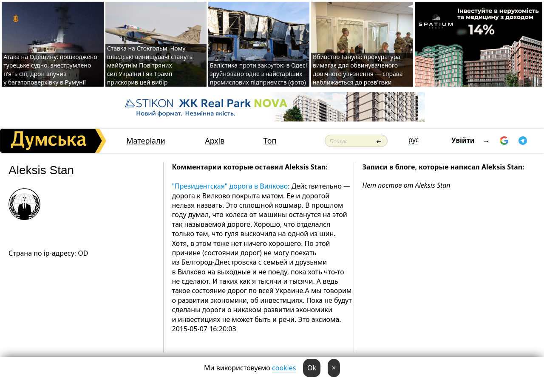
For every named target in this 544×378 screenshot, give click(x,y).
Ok (311, 367)
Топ (270, 141)
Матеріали (145, 141)
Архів (214, 141)
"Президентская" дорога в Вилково (230, 186)
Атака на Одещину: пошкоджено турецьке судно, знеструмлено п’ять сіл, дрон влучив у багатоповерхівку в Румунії (50, 69)
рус (413, 139)
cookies (284, 367)
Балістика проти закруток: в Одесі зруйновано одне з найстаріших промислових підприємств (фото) (258, 73)
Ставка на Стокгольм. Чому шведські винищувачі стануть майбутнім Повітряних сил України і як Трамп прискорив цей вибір (150, 65)
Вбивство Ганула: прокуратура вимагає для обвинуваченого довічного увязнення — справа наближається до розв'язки (358, 69)
